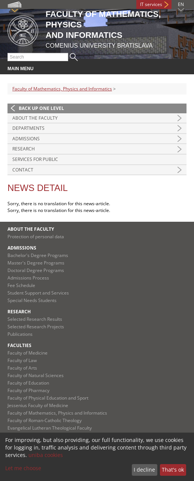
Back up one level (41, 108)
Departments (28, 128)
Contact (22, 170)
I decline (144, 469)
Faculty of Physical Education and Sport (47, 398)
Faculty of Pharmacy (28, 390)
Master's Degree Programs (35, 263)
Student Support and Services (38, 293)
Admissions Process (28, 278)
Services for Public (35, 159)
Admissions (26, 138)
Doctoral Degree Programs (35, 270)
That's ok (173, 469)
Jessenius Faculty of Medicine (37, 405)
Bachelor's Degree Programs (37, 255)
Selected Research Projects (35, 326)
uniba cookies (45, 454)
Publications (20, 334)
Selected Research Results (34, 319)
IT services (151, 4)
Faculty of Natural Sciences (35, 375)
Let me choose (23, 468)
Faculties (19, 345)
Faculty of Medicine (27, 353)
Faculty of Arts (22, 368)
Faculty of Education (28, 383)
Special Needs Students (32, 300)
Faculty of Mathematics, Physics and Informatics (62, 89)
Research (23, 149)
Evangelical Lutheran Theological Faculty (49, 428)
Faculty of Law (22, 360)
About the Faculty (35, 118)
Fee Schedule (21, 285)
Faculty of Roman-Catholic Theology (44, 420)
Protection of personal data (35, 236)
